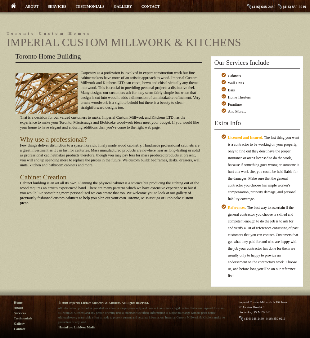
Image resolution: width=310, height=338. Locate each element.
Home (18, 302)
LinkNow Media (84, 327)
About (18, 307)
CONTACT (150, 6)
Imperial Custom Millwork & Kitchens (124, 42)
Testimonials (23, 318)
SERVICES (57, 6)
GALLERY (123, 6)
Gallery (19, 323)
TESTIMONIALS (90, 6)
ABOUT (32, 6)
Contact (19, 329)
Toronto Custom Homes (49, 33)
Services (20, 313)
